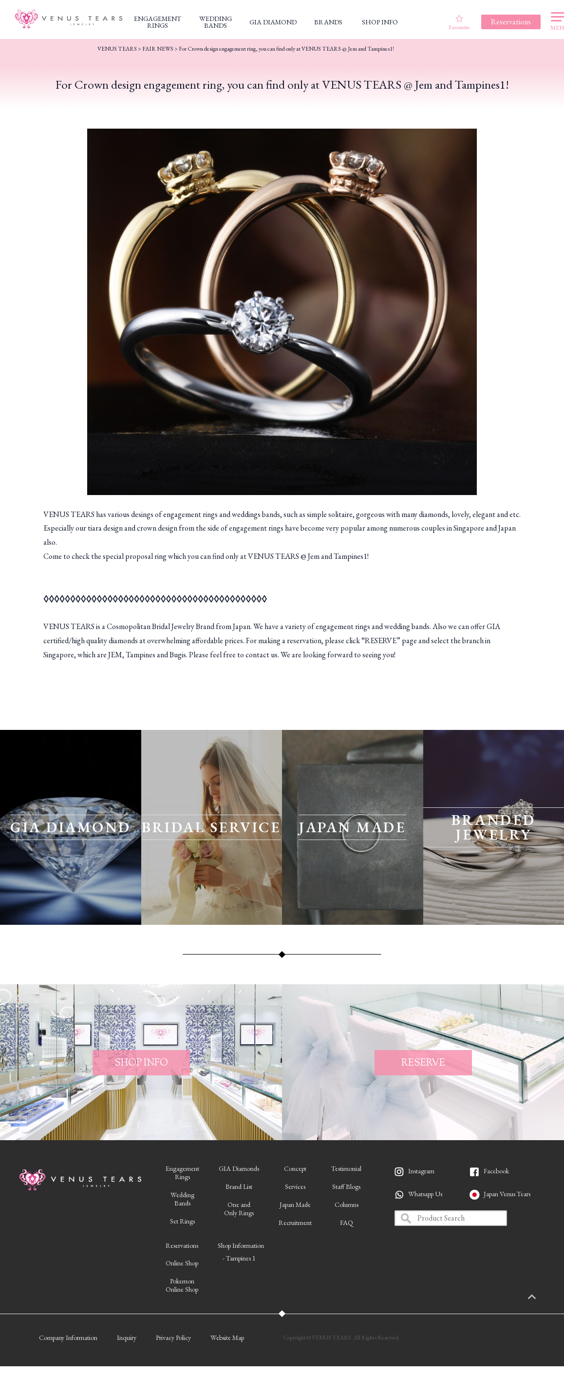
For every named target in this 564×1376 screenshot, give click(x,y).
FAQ (346, 1222)
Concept (295, 1168)
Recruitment (295, 1222)
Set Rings (182, 1221)
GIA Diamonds (239, 1168)
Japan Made (295, 1204)
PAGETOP (542, 1297)
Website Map (227, 1337)
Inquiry (126, 1337)
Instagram (421, 1170)
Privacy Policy (173, 1337)
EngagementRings (182, 1172)
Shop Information (241, 1245)
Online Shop (182, 1263)
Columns (346, 1204)
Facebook (496, 1170)
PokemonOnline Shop (182, 1285)
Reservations (182, 1245)
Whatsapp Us (425, 1193)
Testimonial (346, 1168)
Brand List (239, 1186)
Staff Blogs (346, 1186)
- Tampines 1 (239, 1258)
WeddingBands (182, 1198)
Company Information (68, 1337)
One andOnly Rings (239, 1208)
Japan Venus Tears (507, 1193)
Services (295, 1186)
